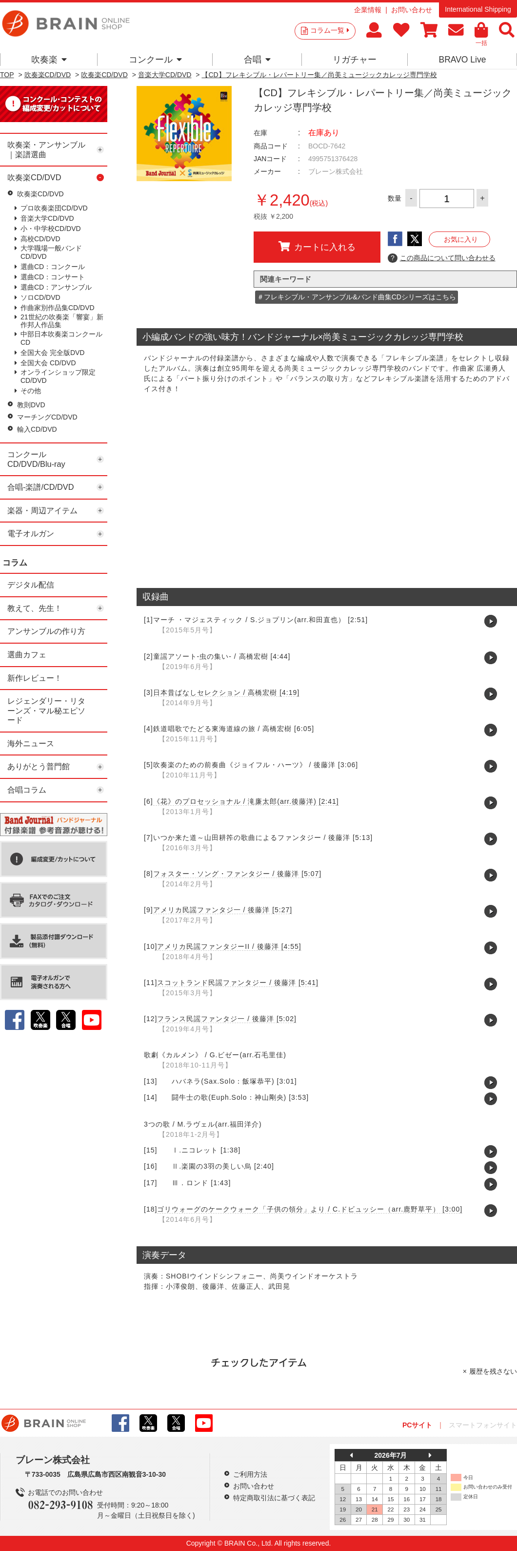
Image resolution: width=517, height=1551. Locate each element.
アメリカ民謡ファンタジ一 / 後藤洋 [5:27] (223, 910)
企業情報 (367, 10)
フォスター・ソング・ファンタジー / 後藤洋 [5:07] (237, 874)
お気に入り (461, 239)
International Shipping (478, 9)
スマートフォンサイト (483, 1425)
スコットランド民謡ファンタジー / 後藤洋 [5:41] (237, 982)
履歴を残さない (493, 1371)
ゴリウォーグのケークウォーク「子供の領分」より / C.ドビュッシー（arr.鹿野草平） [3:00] (309, 1209)
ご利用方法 (250, 1474)
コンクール (155, 59)
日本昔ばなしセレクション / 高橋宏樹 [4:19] (226, 692)
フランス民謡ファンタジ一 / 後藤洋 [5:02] (227, 1019)
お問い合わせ (411, 10)
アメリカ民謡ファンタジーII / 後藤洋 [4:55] (229, 946)
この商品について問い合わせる (442, 258)
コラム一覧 (329, 30)
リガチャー (355, 59)
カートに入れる (317, 246)
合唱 (257, 59)
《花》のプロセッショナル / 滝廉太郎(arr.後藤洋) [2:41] (246, 801)
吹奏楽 (49, 59)
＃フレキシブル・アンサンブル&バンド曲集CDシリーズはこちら (356, 297)
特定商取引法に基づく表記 (274, 1498)
